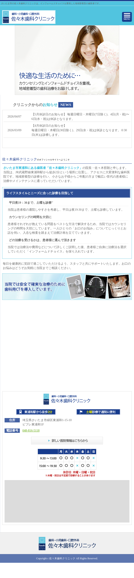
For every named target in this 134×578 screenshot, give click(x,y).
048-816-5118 (31, 430)
